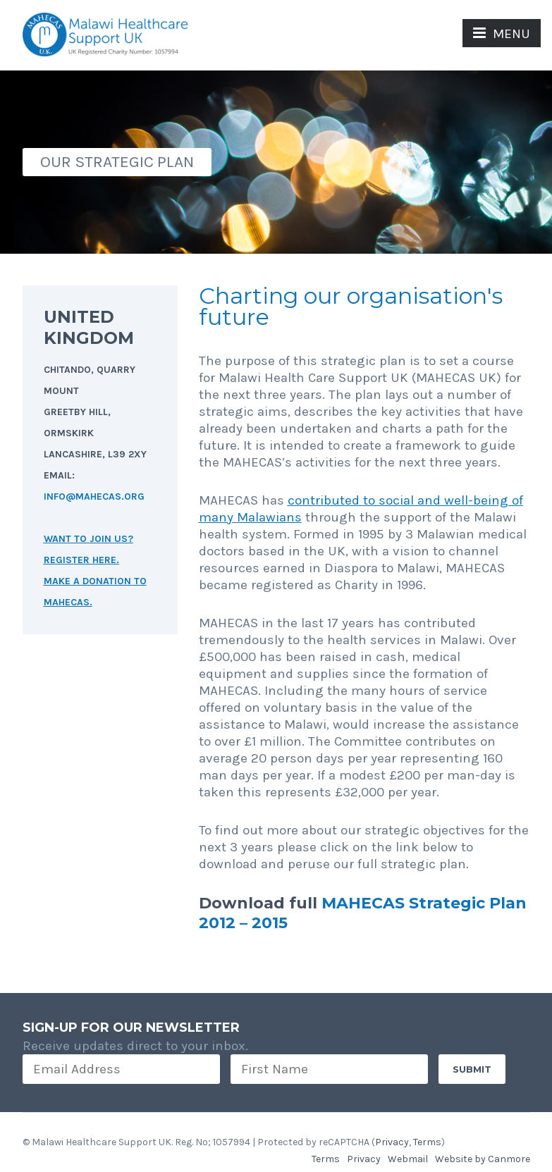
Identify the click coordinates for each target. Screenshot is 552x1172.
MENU (501, 33)
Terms (427, 1142)
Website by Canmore (482, 1159)
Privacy (392, 1142)
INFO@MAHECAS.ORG (94, 496)
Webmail (408, 1159)
